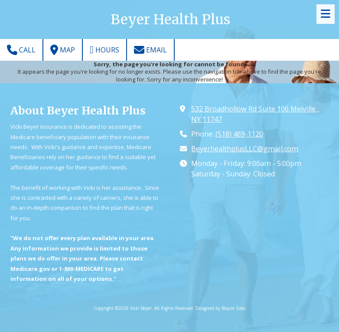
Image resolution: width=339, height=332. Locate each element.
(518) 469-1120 (239, 134)
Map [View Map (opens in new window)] (62, 50)
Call (21, 50)
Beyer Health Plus (170, 19)
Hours (104, 50)
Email (150, 50)
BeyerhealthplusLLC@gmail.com (244, 148)
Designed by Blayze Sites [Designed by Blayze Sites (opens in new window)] (220, 308)
